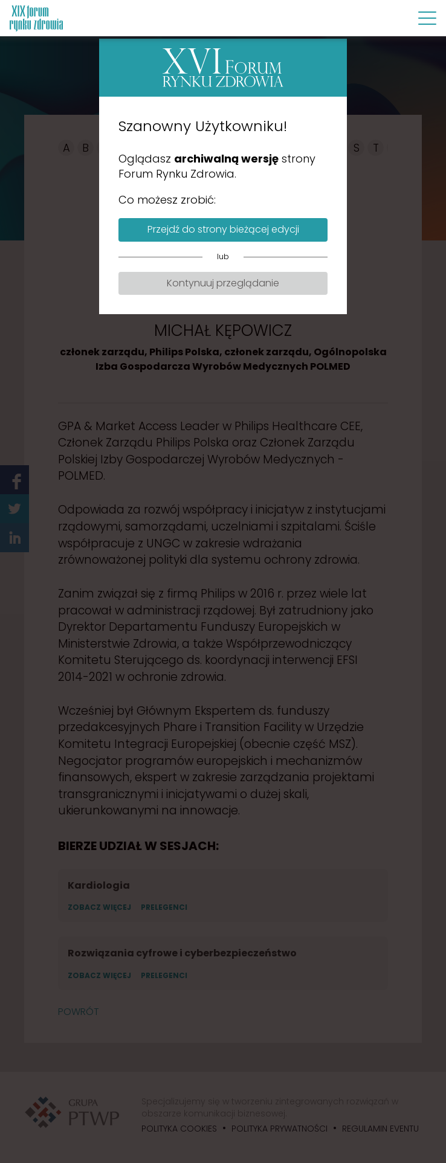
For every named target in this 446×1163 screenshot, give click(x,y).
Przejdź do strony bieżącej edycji (223, 229)
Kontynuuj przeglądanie (223, 283)
